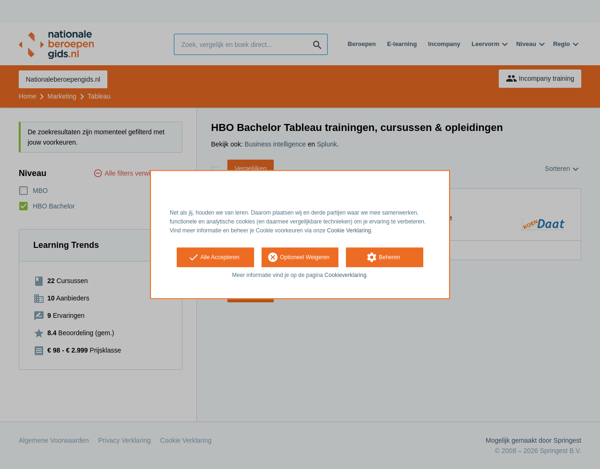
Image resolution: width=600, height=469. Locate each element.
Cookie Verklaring (349, 230)
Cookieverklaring (345, 275)
